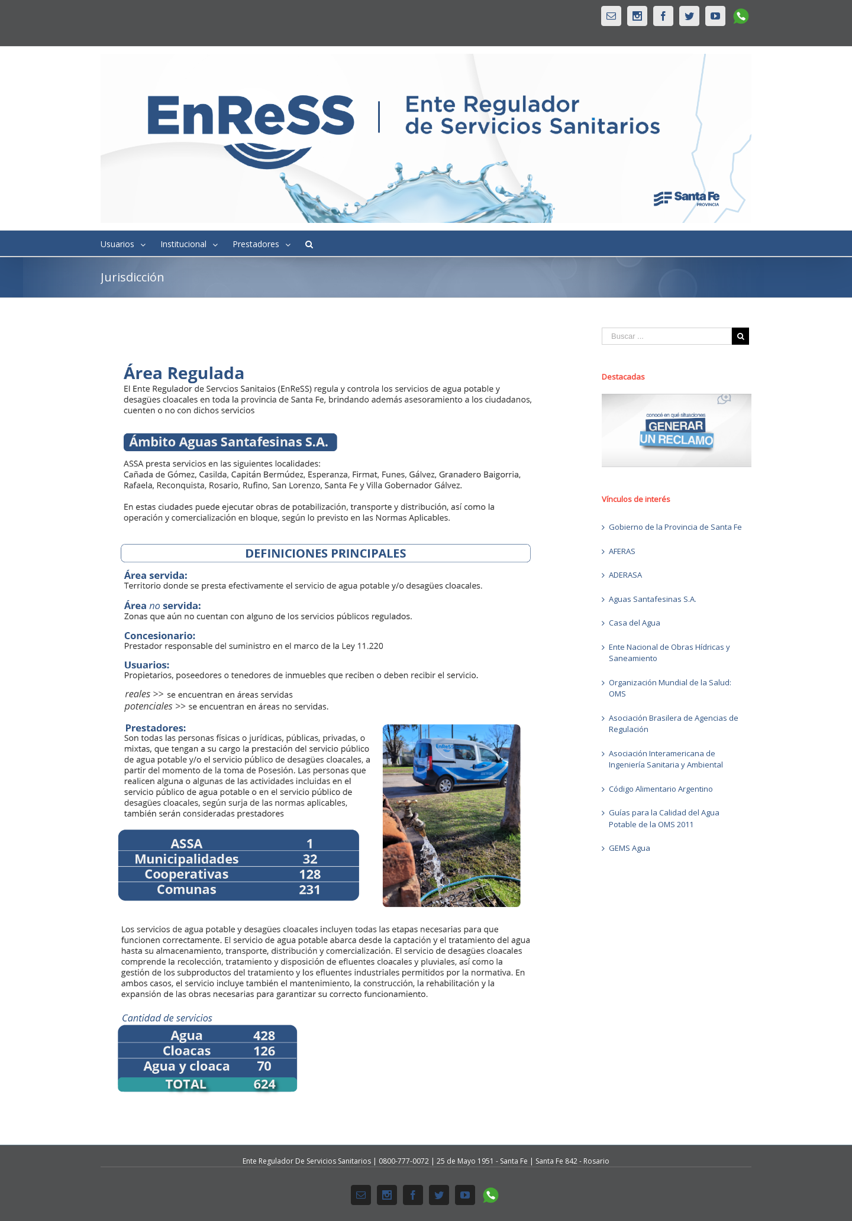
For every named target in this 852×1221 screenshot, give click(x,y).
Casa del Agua (634, 622)
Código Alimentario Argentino (661, 788)
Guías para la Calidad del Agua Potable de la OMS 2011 (664, 818)
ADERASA (625, 574)
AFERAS (622, 551)
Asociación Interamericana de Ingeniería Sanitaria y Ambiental (666, 759)
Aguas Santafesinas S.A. (652, 599)
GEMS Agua (629, 848)
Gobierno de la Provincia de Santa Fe (675, 527)
